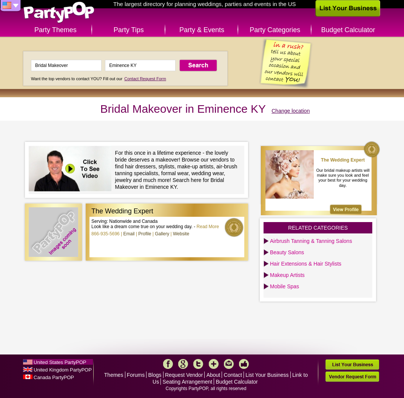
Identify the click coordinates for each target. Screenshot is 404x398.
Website (181, 233)
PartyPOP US (59, 13)
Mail (229, 364)
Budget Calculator (348, 30)
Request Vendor (184, 375)
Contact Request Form (145, 78)
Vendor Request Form (352, 376)
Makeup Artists (287, 275)
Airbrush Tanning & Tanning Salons (311, 241)
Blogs (155, 375)
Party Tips (129, 30)
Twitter (198, 364)
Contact (233, 375)
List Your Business (266, 375)
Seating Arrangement (188, 382)
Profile (144, 233)
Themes (113, 375)
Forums (136, 375)
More (214, 364)
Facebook (168, 364)
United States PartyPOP (60, 362)
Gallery (162, 233)
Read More (208, 226)
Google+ (183, 364)
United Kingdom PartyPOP (63, 370)
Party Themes (55, 30)
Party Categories (275, 30)
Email (129, 233)
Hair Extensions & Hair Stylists (305, 264)
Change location (290, 111)
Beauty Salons (287, 252)
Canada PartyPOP (54, 377)
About (214, 375)
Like (244, 364)
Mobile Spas (284, 286)
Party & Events (201, 30)
